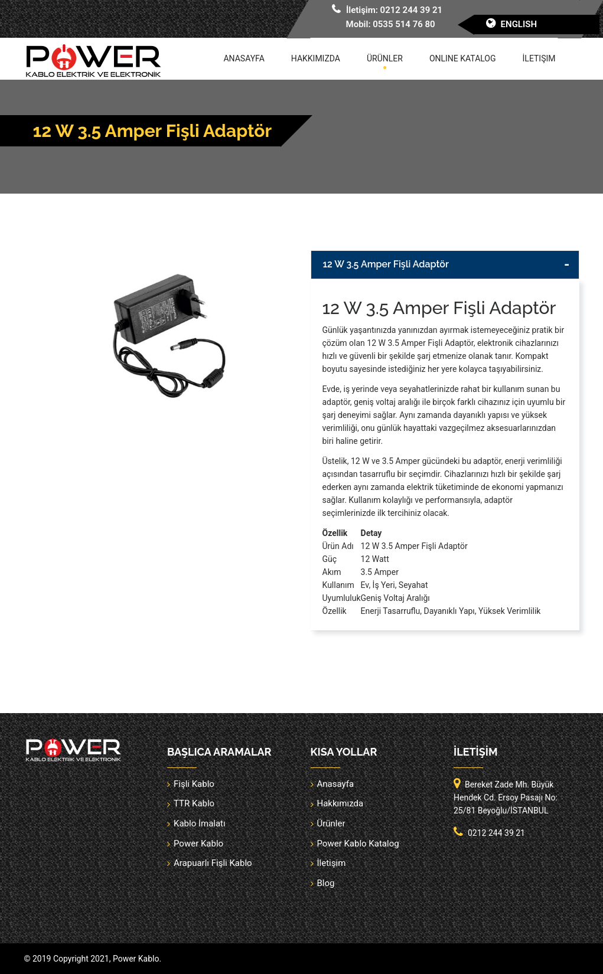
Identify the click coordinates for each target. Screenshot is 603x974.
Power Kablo (198, 843)
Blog (326, 883)
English (519, 24)
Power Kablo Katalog (358, 843)
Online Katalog (462, 58)
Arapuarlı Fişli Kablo (213, 863)
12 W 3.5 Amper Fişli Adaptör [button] (386, 264)
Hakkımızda (315, 58)
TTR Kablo (194, 803)
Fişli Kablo (194, 784)
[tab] (445, 264)
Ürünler (385, 58)
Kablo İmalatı (200, 823)
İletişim (539, 58)
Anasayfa (243, 58)
